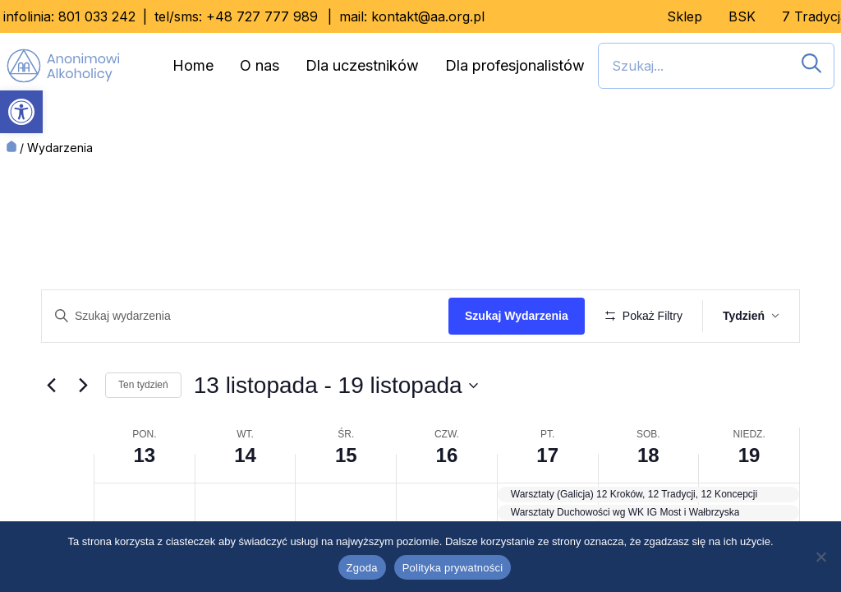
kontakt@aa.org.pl (428, 16)
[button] (21, 111)
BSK (742, 16)
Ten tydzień (143, 433)
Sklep (684, 16)
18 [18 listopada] (648, 504)
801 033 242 (97, 16)
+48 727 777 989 (262, 16)
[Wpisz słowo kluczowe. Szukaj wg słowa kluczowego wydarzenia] (248, 316)
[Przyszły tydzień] (83, 433)
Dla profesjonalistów (515, 65)
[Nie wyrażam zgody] (820, 556)
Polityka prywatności (452, 568)
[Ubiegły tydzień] (51, 433)
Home (193, 65)
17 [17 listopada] (547, 504)
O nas (259, 65)
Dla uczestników (362, 65)
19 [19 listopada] (749, 504)
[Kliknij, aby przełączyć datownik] (336, 433)
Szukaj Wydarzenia (522, 315)
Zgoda (362, 568)
